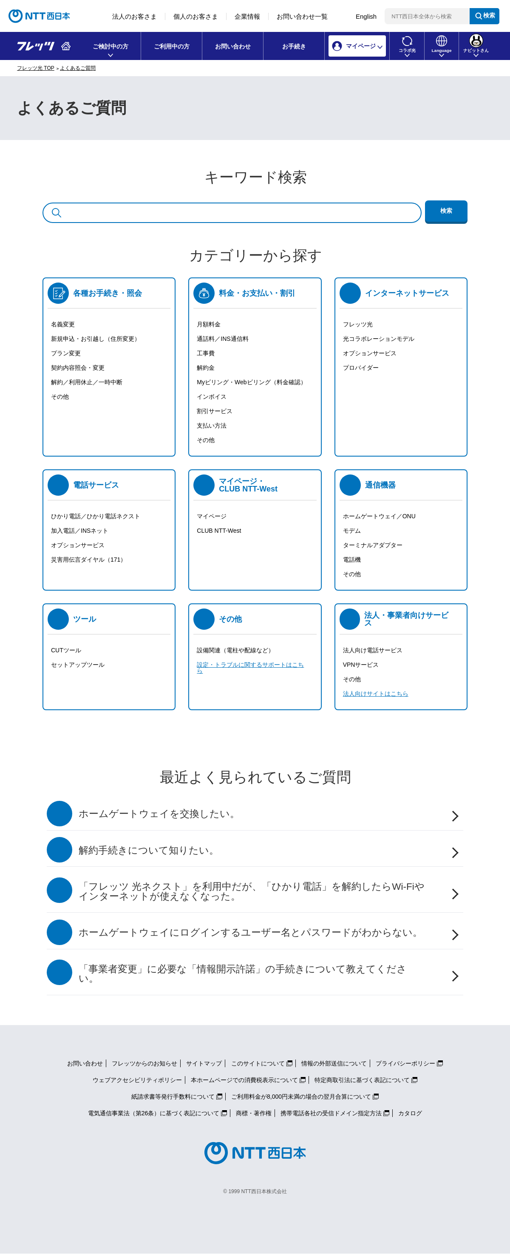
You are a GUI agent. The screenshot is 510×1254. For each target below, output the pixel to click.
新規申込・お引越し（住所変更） (95, 338)
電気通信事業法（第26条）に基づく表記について (154, 1113)
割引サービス (214, 411)
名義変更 (63, 324)
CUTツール (66, 650)
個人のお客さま (195, 16)
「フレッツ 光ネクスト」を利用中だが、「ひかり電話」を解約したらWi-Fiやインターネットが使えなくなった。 (252, 891)
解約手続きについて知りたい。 (149, 850)
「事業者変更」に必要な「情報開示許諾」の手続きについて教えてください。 (243, 974)
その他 (60, 396)
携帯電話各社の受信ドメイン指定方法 (331, 1113)
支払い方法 (212, 425)
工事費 (206, 353)
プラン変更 (66, 353)
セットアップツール (78, 664)
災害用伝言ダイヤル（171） (88, 559)
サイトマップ (204, 1063)
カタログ (410, 1113)
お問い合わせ (233, 46)
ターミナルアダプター (372, 545)
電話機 (352, 559)
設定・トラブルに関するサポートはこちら (250, 667)
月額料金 (209, 324)
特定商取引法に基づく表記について (362, 1080)
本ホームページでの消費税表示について (244, 1080)
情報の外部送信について (334, 1063)
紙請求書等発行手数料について (173, 1096)
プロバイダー (361, 367)
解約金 (206, 367)
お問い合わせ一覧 (302, 16)
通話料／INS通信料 (222, 338)
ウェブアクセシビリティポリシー (137, 1080)
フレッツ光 (358, 324)
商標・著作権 (254, 1113)
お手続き (294, 46)
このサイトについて (258, 1063)
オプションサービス (370, 353)
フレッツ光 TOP (35, 68)
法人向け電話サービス (372, 650)
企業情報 (247, 16)
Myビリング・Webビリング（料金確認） (251, 382)
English (366, 16)
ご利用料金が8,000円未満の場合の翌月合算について (301, 1096)
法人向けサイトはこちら (375, 693)
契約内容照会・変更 (78, 367)
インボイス (212, 396)
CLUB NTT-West (219, 530)
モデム (352, 530)
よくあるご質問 (78, 68)
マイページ (212, 516)
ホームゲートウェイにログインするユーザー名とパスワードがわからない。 (250, 932)
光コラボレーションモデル (378, 338)
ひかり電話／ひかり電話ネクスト (95, 516)
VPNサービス (361, 664)
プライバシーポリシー (405, 1063)
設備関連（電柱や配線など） (235, 650)
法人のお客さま (134, 16)
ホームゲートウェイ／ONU (379, 516)
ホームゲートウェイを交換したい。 (159, 813)
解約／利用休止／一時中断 (86, 382)
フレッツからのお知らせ (144, 1063)
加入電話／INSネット (79, 530)
